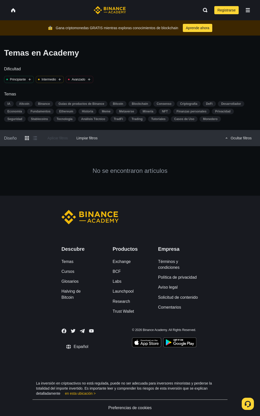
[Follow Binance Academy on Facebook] (64, 331)
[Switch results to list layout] (35, 138)
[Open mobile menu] (248, 10)
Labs (117, 281)
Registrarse (226, 10)
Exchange (122, 261)
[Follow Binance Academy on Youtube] (91, 330)
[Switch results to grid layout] (27, 138)
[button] (248, 10)
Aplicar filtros (57, 138)
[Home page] (110, 10)
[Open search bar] (203, 10)
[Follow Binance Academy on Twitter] (73, 331)
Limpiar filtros (87, 138)
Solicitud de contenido (178, 297)
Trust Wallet (123, 311)
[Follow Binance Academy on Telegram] (82, 331)
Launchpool (123, 291)
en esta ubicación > (80, 393)
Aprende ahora (197, 28)
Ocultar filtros (238, 138)
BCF (117, 271)
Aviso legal (167, 287)
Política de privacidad (177, 277)
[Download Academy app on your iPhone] (146, 343)
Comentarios (169, 307)
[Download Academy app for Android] (179, 343)
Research (121, 301)
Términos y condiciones (169, 264)
